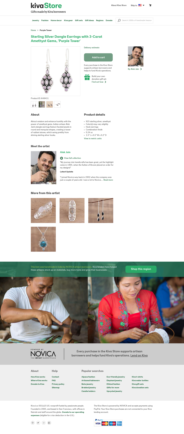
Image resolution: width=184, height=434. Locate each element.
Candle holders (88, 391)
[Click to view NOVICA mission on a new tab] (43, 354)
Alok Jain (65, 152)
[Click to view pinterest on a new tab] (33, 423)
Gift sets (79, 21)
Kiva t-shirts (137, 377)
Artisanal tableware (91, 381)
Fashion (44, 21)
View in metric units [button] (93, 139)
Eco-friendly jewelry (116, 377)
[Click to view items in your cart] (150, 6)
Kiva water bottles (140, 381)
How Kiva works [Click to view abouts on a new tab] (38, 377)
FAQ (54, 381)
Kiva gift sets (138, 384)
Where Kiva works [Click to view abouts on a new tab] (39, 381)
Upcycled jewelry (114, 391)
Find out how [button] (99, 82)
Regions (99, 21)
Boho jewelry (87, 384)
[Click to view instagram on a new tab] (44, 423)
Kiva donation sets (140, 388)
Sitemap (56, 388)
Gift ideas (89, 21)
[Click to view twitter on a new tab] (39, 423)
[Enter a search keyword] (134, 20)
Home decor (56, 21)
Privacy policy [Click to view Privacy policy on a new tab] (58, 384)
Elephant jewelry (114, 381)
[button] (119, 21)
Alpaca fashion (88, 377)
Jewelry (35, 21)
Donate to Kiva (37, 384)
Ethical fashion (113, 384)
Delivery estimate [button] (91, 48)
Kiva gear (68, 21)
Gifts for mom (113, 388)
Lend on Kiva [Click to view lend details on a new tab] (139, 355)
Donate (109, 21)
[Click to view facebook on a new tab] (49, 423)
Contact (55, 377)
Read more (108, 180)
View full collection (70, 158)
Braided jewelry (89, 388)
